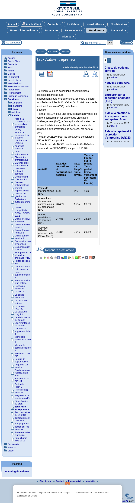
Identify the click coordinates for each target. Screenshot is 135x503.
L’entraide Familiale (20, 287)
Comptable (16, 102)
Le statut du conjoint (21, 313)
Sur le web (118, 30)
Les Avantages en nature (22, 324)
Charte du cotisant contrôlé (20, 171)
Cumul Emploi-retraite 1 (22, 225)
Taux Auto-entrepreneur (22, 408)
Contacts (53, 24)
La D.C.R (19, 291)
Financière (16, 106)
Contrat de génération (20, 195)
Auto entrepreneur (21, 153)
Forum (11, 70)
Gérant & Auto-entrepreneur (22, 267)
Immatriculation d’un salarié (22, 281)
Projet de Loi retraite (21, 366)
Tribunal (67, 36)
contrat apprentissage (22, 189)
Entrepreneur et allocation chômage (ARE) (23, 255)
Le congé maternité (19, 296)
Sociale (65, 51)
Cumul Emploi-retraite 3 (22, 237)
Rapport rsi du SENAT (22, 379)
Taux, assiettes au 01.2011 (22, 413)
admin (114, 77)
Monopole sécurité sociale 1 (23, 339)
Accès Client (31, 24)
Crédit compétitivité (21, 208)
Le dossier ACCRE (20, 307)
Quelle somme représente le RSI (22, 373)
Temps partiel (21, 423)
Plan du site (44, 481)
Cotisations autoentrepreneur (22, 202)
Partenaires (50, 30)
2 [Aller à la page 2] (109, 60)
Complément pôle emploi (21, 178)
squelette (89, 481)
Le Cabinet (73, 24)
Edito (10, 67)
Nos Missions (118, 24)
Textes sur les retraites (22, 428)
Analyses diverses (19, 147)
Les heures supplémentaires (23, 331)
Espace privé (74, 481)
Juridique (16, 112)
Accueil (12, 24)
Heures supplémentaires (23, 275)
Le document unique (21, 301)
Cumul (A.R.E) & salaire (22, 220)
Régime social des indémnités (22, 396)
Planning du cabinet (17, 471)
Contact (58, 481)
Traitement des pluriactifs (22, 433)
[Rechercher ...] (93, 43)
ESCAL (124, 501)
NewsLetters (94, 24)
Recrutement (73, 30)
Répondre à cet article (59, 250)
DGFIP (114, 107)
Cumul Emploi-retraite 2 (22, 231)
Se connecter (13, 42)
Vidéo (11, 450)
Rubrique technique (18, 96)
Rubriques (96, 30)
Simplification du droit (21, 402)
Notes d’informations (23, 30)
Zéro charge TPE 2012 (21, 439)
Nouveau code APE (117, 82)
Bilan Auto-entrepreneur (21, 158)
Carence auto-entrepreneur (22, 164)
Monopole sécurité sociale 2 (23, 348)
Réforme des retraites (21, 391)
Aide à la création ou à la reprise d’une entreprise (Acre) (23, 124)
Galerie (11, 73)
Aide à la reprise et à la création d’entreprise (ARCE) (22, 137)
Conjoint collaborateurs (22, 183)
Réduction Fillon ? (20, 385)
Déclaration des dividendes (23, 242)
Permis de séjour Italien (21, 360)
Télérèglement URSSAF (22, 419)
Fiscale (15, 109)
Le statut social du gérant (22, 318)
